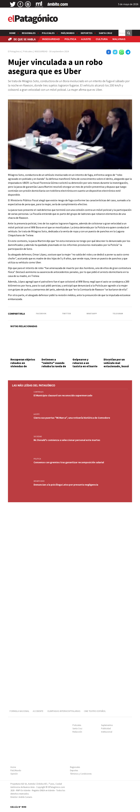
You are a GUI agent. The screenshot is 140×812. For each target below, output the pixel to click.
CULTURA (102, 39)
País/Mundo (67, 33)
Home (12, 33)
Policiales (48, 33)
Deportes (87, 33)
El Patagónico (14, 51)
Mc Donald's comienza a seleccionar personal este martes (67, 440)
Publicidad (106, 728)
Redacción (77, 731)
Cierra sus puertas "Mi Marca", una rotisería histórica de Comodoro (72, 417)
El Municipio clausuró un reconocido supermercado (63, 395)
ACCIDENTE (38, 711)
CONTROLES (38, 392)
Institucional (106, 731)
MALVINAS (119, 39)
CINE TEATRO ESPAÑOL (95, 711)
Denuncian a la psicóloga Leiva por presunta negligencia (66, 484)
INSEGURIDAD (51, 39)
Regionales (29, 33)
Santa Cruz (105, 33)
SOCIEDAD (38, 436)
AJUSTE (86, 39)
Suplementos (107, 725)
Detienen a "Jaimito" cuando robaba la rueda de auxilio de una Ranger (54, 366)
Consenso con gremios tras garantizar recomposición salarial (69, 462)
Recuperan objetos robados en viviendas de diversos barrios (22, 364)
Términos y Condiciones (81, 773)
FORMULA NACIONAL (19, 711)
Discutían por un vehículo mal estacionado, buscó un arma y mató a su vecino (117, 366)
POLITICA (70, 39)
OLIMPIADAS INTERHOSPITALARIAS (63, 711)
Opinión (14, 773)
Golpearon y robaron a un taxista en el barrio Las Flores (84, 364)
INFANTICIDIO (39, 481)
